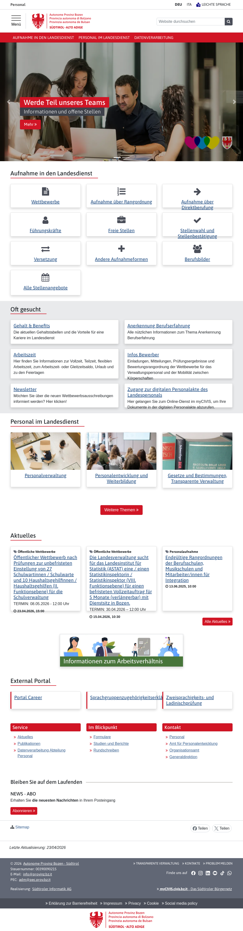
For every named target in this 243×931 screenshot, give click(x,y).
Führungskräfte (45, 230)
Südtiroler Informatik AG (51, 889)
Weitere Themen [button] (121, 510)
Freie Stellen (121, 230)
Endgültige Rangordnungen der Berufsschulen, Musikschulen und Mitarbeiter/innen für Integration (193, 569)
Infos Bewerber (143, 354)
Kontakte (191, 863)
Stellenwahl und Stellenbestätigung (197, 233)
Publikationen (29, 744)
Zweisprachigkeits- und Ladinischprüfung (190, 700)
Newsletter (25, 389)
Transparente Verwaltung (156, 863)
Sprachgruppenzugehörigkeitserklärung (131, 697)
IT (189, 4)
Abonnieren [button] (24, 811)
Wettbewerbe (45, 201)
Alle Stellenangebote (45, 287)
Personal (176, 737)
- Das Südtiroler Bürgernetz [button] (194, 889)
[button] (8, 101)
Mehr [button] (30, 124)
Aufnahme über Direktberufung (197, 204)
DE (178, 4)
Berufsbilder (197, 259)
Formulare (102, 737)
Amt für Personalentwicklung (193, 744)
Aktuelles (25, 737)
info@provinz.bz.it (37, 874)
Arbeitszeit (25, 354)
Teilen (200, 828)
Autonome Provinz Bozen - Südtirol (51, 863)
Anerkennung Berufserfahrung (158, 325)
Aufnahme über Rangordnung (121, 201)
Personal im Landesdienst (104, 37)
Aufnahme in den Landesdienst (43, 37)
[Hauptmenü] (16, 20)
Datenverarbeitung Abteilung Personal (41, 753)
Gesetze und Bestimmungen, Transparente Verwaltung (197, 478)
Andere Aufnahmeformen (121, 259)
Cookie (151, 903)
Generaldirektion (183, 757)
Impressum (111, 903)
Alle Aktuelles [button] (217, 622)
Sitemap (22, 827)
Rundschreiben (106, 750)
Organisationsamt (184, 750)
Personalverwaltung (45, 475)
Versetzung (45, 259)
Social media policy (179, 903)
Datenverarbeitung (153, 37)
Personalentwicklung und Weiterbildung (121, 478)
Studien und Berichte (111, 744)
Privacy (133, 903)
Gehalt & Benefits (32, 325)
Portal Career (28, 697)
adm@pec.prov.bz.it (35, 880)
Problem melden (218, 863)
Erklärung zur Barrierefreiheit (71, 903)
